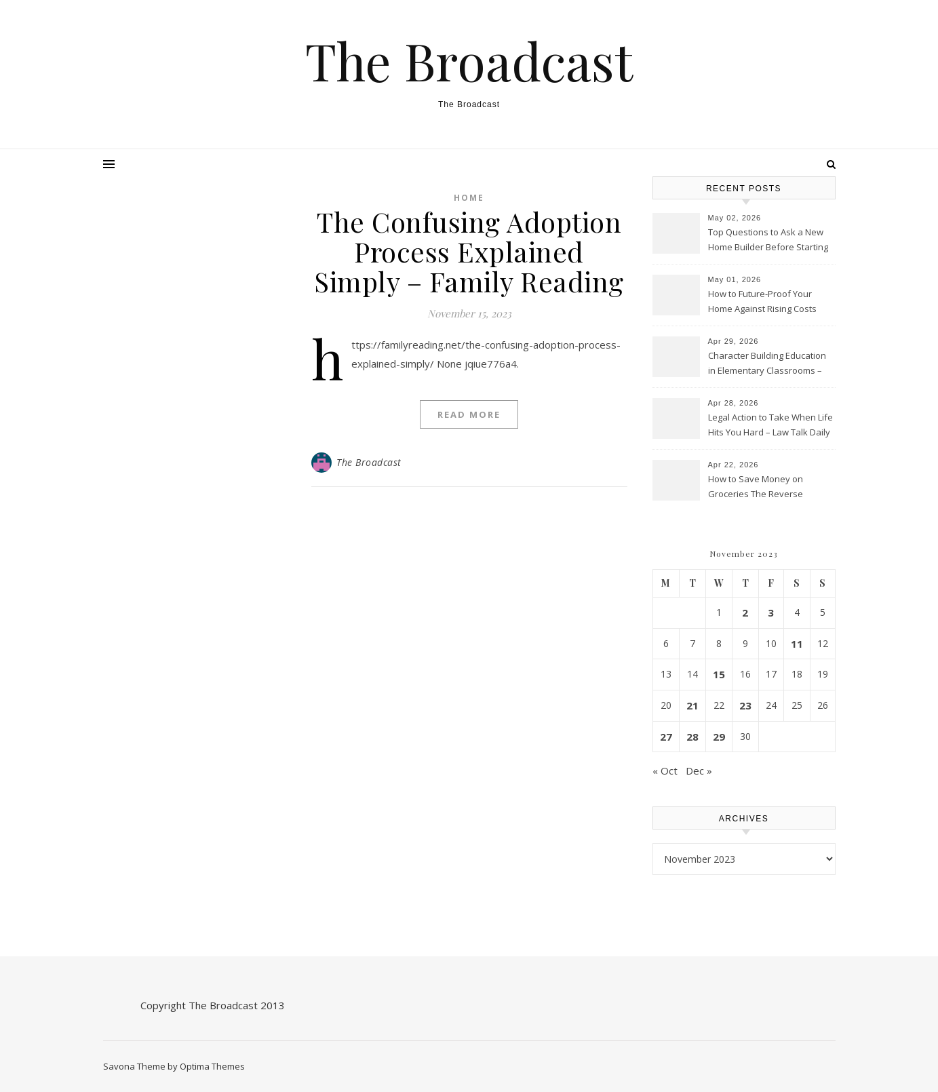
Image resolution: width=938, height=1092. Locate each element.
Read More (469, 414)
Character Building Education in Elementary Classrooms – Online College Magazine (767, 364)
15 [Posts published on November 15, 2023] (719, 674)
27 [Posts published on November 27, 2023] (666, 736)
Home (469, 197)
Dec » (699, 770)
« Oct (665, 770)
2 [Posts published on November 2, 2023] (745, 612)
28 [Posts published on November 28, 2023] (692, 736)
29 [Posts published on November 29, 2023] (719, 736)
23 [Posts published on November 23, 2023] (745, 705)
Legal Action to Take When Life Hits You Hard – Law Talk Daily (770, 424)
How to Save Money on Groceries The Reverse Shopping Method (755, 488)
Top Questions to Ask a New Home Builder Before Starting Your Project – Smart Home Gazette (768, 241)
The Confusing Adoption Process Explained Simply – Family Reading (469, 251)
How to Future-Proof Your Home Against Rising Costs (762, 301)
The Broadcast (469, 60)
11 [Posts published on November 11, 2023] (797, 643)
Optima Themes (212, 1066)
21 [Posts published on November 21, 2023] (692, 705)
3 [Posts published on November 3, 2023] (771, 612)
